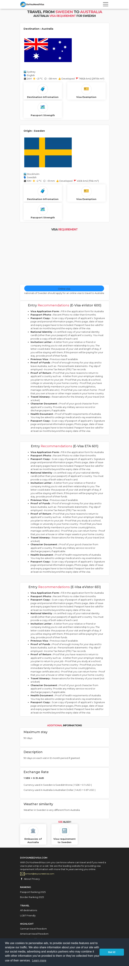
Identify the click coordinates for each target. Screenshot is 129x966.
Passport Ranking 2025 (33, 892)
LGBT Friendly (28, 915)
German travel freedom (33, 928)
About (27, 878)
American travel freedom (34, 933)
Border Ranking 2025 (32, 897)
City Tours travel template (35, 4)
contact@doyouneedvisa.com (39, 873)
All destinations (28, 910)
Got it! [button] (111, 952)
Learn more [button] (39, 960)
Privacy (36, 878)
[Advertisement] (64, 258)
